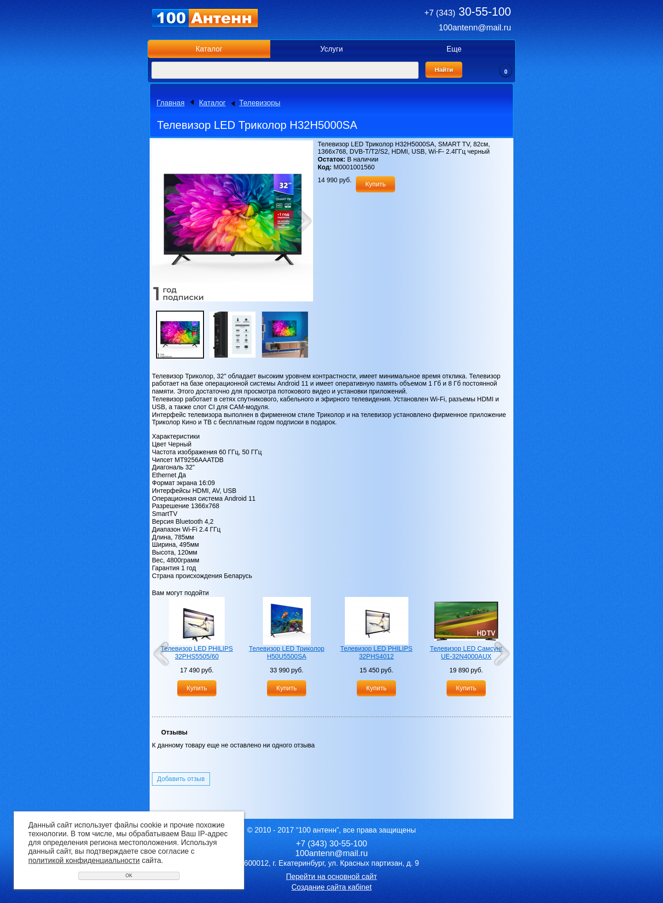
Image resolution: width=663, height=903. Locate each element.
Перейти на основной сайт (331, 876)
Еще (454, 49)
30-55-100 (468, 11)
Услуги (331, 49)
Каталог (209, 49)
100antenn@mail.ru (475, 27)
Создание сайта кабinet (331, 887)
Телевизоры (259, 103)
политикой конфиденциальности (84, 860)
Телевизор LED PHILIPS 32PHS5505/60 (197, 652)
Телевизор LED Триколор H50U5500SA (286, 652)
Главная (171, 103)
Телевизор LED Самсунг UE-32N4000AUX (466, 652)
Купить (375, 184)
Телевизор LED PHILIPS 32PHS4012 (376, 652)
